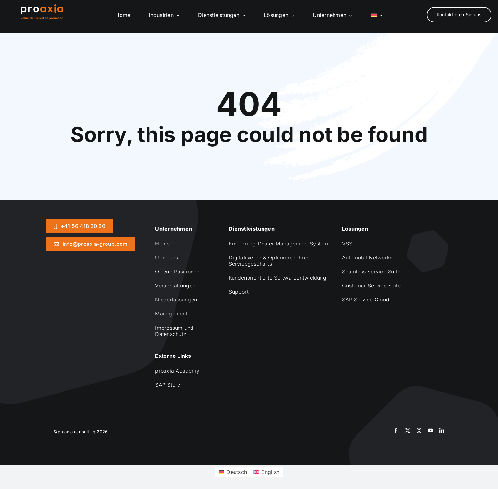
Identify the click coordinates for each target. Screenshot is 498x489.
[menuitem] (376, 15)
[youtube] (430, 430)
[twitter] (407, 430)
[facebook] (395, 430)
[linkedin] (441, 430)
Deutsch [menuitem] (236, 472)
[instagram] (419, 430)
